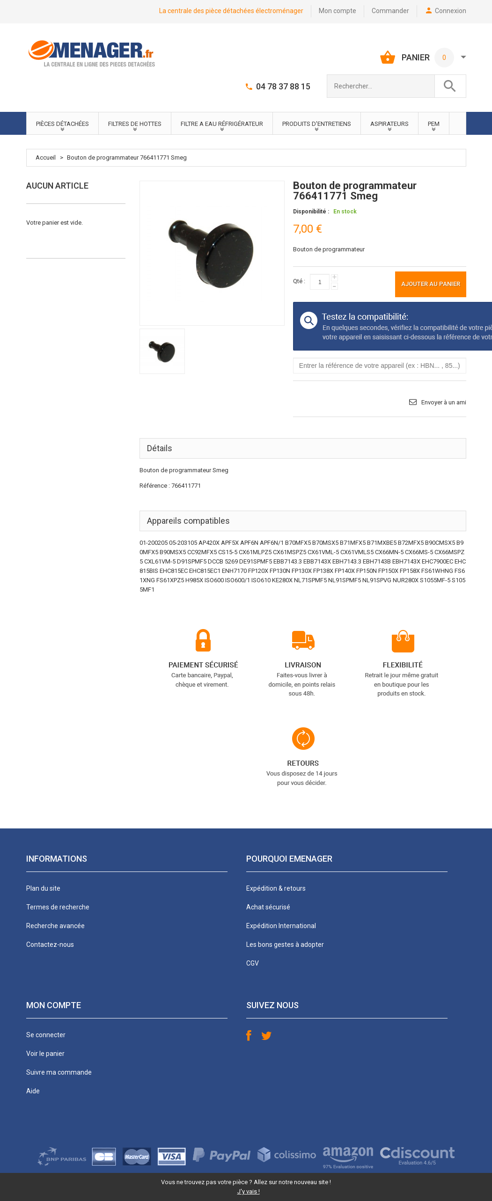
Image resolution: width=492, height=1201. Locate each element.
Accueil (46, 157)
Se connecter (46, 1035)
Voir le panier (45, 1053)
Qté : (299, 281)
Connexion (450, 11)
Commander (390, 11)
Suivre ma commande (59, 1072)
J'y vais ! (248, 1191)
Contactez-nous (50, 944)
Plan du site (43, 888)
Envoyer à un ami (443, 402)
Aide (33, 1091)
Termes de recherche (57, 907)
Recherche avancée (55, 926)
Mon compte (337, 11)
